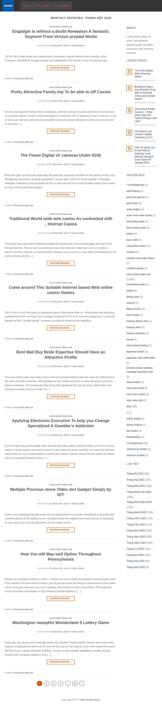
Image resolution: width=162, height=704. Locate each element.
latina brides (133, 382)
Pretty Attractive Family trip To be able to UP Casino (61, 92)
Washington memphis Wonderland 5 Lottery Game (60, 622)
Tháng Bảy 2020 (135, 530)
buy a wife (132, 240)
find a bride (132, 315)
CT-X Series (42, 6)
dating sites (132, 296)
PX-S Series (62, 6)
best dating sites (135, 221)
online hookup (134, 424)
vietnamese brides (136, 449)
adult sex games (135, 197)
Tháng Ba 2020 (135, 555)
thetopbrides (133, 437)
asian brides (133, 209)
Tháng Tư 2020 (135, 549)
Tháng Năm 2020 (136, 543)
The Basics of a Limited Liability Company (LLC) (144, 134)
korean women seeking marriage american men (139, 370)
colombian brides (136, 284)
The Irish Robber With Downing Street (144, 73)
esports (130, 302)
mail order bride (135, 388)
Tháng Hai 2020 (135, 561)
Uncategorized (134, 443)
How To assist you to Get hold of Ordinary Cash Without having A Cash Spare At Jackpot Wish (145, 155)
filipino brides (133, 309)
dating (129, 290)
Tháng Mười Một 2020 (139, 502)
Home (26, 6)
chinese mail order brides (140, 258)
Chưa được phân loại (60, 27)
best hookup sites (136, 227)
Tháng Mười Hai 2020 (138, 492)
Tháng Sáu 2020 (135, 536)
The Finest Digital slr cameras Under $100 (61, 155)
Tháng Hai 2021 (135, 479)
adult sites (132, 203)
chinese (130, 252)
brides (129, 233)
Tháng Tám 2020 (136, 524)
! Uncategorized (135, 185)
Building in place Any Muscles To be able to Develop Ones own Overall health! (145, 92)
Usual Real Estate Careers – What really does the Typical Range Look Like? (146, 115)
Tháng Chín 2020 (136, 518)
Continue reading (60, 67)
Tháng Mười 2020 (136, 512)
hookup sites (133, 327)
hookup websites (135, 333)
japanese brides (135, 351)
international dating (137, 345)
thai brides (132, 430)
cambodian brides (136, 246)
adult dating (133, 191)
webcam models (135, 455)
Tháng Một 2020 (135, 567)
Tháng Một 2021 (135, 486)
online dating (133, 418)
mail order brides (135, 394)
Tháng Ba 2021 (135, 473)
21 (75, 683)
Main (129, 406)
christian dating (134, 268)
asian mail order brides (139, 215)
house (129, 339)
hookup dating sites (137, 321)
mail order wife (134, 400)
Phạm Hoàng (78, 46)
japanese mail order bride (140, 357)
